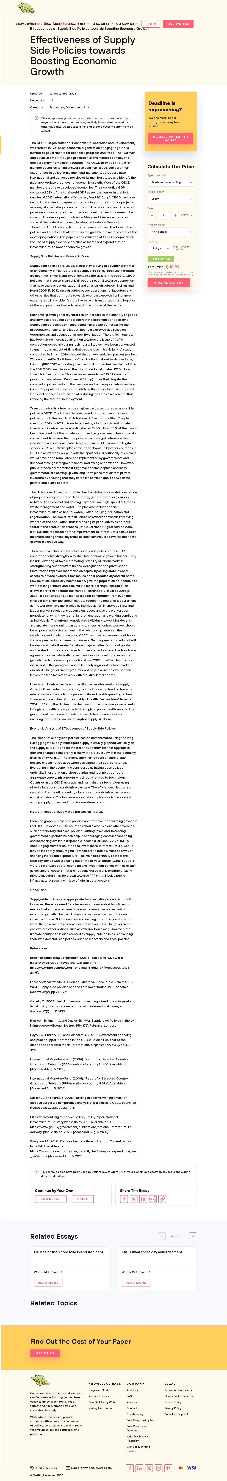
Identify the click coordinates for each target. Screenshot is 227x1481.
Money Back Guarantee (179, 1396)
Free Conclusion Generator (137, 1428)
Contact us (134, 1408)
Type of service (157, 175)
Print (82, 1199)
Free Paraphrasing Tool (141, 1420)
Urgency (152, 241)
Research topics (99, 1396)
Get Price (45, 1353)
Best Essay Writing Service (138, 1449)
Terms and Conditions (178, 1390)
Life (86, 107)
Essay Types (51, 24)
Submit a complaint (176, 1414)
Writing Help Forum (100, 1408)
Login (150, 24)
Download (51, 1199)
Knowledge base (105, 1384)
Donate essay (135, 1414)
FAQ (129, 1396)
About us (132, 1390)
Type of (156, 191)
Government (74, 107)
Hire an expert (169, 282)
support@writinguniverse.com (91, 1468)
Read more (48, 1283)
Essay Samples (26, 24)
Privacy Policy (173, 1408)
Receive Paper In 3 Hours (171, 138)
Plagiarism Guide (99, 1390)
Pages (151, 208)
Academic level (156, 224)
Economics (57, 107)
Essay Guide (100, 24)
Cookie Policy (172, 1402)
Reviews (132, 1402)
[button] (172, 1236)
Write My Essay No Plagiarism (138, 1439)
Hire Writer (178, 24)
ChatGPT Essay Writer (103, 1402)
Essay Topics (76, 24)
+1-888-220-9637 (47, 1468)
